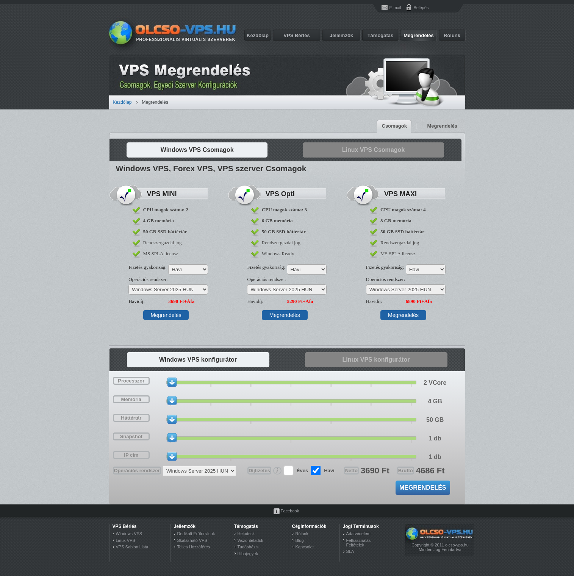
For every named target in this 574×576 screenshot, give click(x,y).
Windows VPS (129, 533)
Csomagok (394, 126)
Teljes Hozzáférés (193, 547)
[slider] (172, 382)
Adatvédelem (358, 533)
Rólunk (452, 35)
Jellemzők (341, 35)
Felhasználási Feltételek (359, 542)
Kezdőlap (258, 35)
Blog (300, 540)
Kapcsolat (305, 547)
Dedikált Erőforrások (196, 533)
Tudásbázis (248, 547)
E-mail (395, 7)
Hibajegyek (248, 553)
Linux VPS (125, 540)
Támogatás (381, 35)
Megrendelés (418, 35)
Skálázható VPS (192, 540)
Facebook (290, 511)
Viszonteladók (250, 540)
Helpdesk (246, 533)
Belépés (416, 7)
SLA (350, 551)
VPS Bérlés (296, 35)
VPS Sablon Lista (132, 547)
